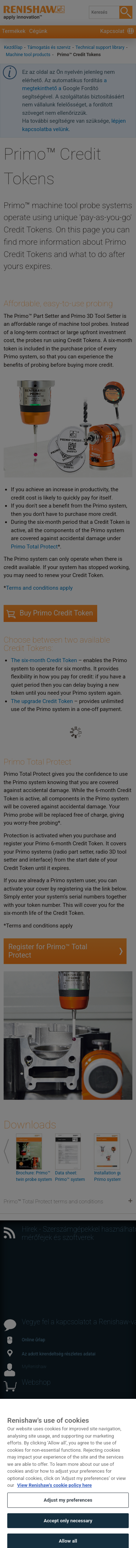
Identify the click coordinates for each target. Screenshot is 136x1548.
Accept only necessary (68, 1525)
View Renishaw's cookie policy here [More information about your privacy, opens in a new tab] (54, 1490)
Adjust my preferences (68, 1504)
